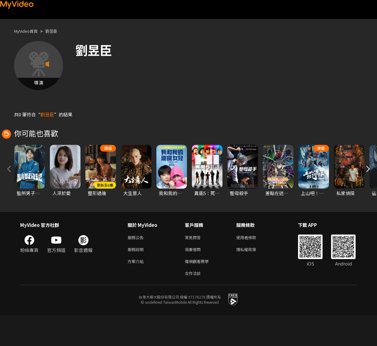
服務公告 (137, 265)
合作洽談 (194, 303)
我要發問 (194, 278)
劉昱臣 (56, 31)
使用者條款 (251, 265)
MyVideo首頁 (28, 31)
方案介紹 (137, 291)
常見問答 (194, 265)
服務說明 (137, 278)
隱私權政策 (251, 278)
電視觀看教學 (198, 291)
